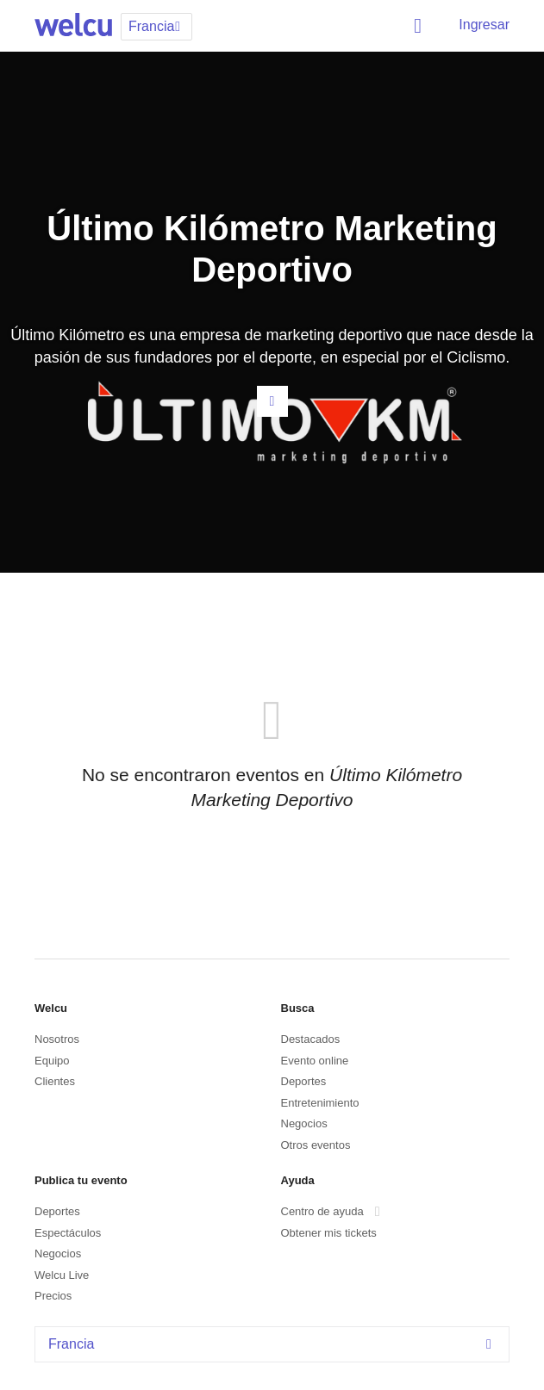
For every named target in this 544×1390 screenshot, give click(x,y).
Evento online (315, 1060)
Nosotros (56, 1039)
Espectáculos (67, 1232)
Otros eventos (316, 1145)
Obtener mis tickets (329, 1232)
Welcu (73, 26)
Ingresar (484, 24)
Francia (274, 1344)
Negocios (304, 1123)
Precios (53, 1295)
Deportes (304, 1081)
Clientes (54, 1081)
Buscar (421, 26)
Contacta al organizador (272, 401)
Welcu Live (61, 1275)
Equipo (51, 1060)
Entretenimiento (320, 1102)
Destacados (311, 1039)
